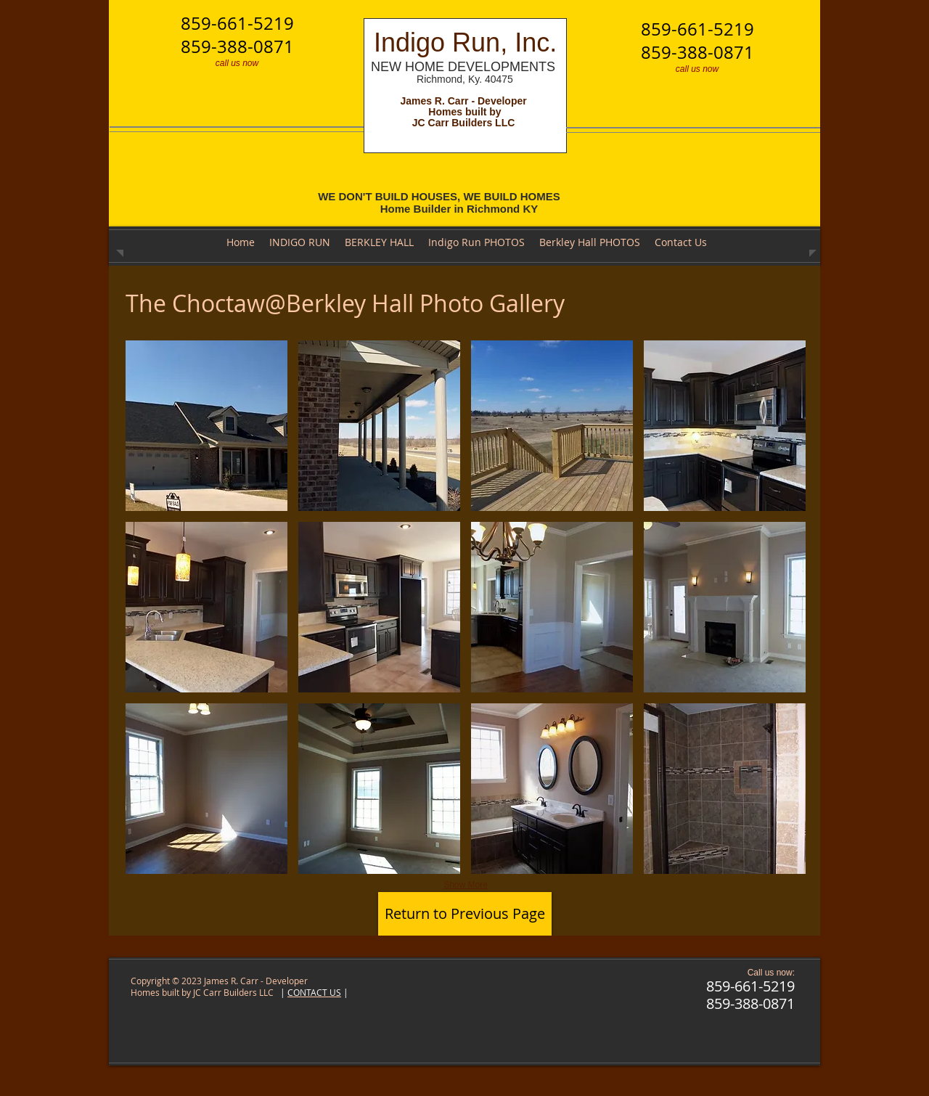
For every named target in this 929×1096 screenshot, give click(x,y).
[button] (206, 425)
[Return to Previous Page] (465, 914)
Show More (465, 885)
